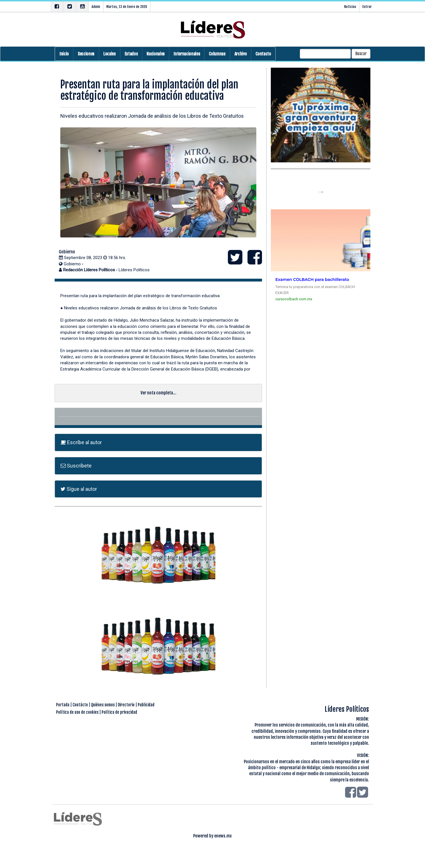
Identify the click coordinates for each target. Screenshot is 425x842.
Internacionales (187, 54)
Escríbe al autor (81, 442)
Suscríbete (76, 466)
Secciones (86, 54)
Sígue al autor (79, 489)
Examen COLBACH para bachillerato (312, 279)
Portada (62, 704)
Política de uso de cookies (77, 712)
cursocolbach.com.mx (293, 299)
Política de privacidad (119, 712)
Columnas (217, 54)
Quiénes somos (103, 704)
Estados (131, 54)
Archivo (240, 54)
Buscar (361, 53)
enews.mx (223, 836)
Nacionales (156, 54)
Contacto (263, 54)
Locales (109, 54)
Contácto (80, 704)
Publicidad (146, 704)
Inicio (64, 54)
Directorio (126, 704)
